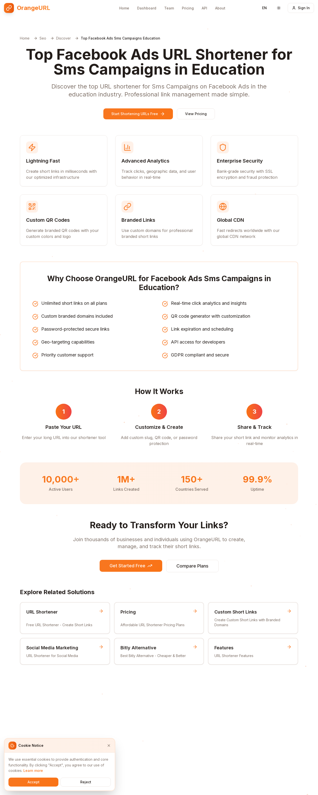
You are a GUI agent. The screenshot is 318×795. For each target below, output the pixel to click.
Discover (63, 38)
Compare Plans (192, 566)
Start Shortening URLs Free (138, 113)
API (204, 8)
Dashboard (146, 8)
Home (124, 8)
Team (169, 8)
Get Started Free (131, 565)
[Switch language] (264, 7)
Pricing (188, 8)
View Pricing (196, 114)
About (220, 8)
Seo (43, 38)
